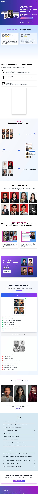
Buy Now (26, 18)
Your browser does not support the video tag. (19, 101)
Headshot (21, 490)
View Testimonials (19, 408)
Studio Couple (22, 493)
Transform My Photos (19, 480)
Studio (20, 492)
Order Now (7, 271)
